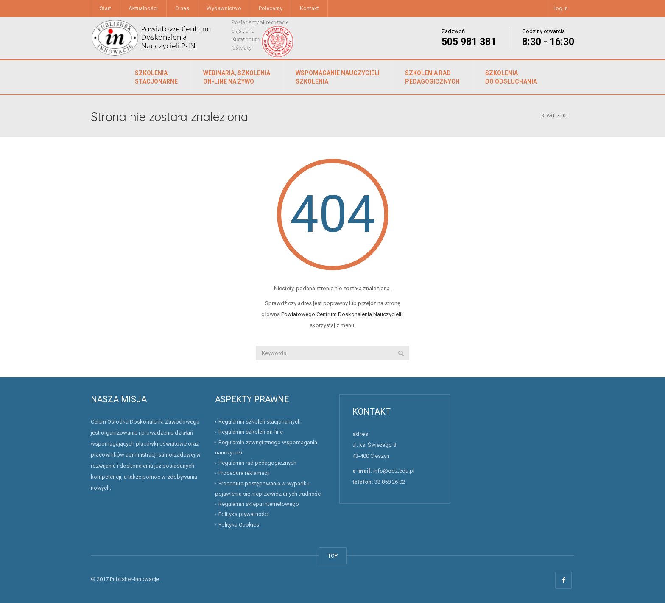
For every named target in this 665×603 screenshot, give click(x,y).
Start (105, 8)
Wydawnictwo (224, 8)
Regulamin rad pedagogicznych (257, 463)
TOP (333, 556)
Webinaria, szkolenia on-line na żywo (236, 77)
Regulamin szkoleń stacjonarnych (259, 421)
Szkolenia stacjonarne (156, 77)
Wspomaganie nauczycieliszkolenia (338, 77)
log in (561, 8)
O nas (182, 8)
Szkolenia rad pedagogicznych (432, 77)
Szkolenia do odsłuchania (511, 77)
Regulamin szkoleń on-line (250, 432)
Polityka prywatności (243, 514)
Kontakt (309, 8)
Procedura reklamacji (244, 473)
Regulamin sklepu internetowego (258, 504)
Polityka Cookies (238, 524)
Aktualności (143, 8)
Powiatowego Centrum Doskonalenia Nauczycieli (341, 314)
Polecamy (270, 8)
